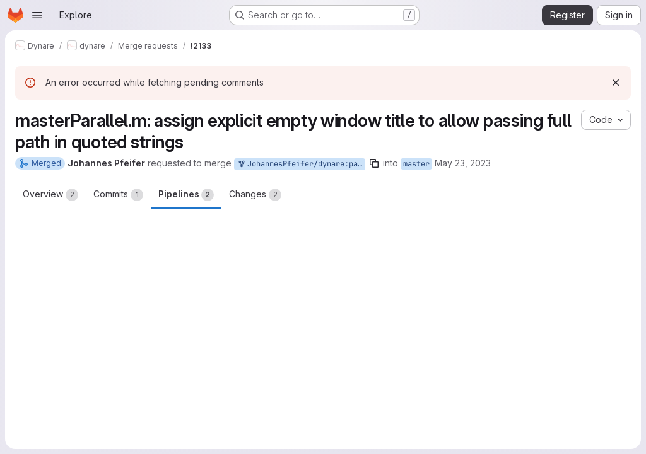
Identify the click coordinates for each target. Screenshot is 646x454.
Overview (50, 195)
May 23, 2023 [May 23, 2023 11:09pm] (463, 163)
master (416, 164)
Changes (255, 195)
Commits (118, 195)
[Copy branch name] (374, 163)
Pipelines (186, 195)
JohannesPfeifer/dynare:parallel (301, 164)
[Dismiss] (615, 82)
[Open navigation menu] (37, 15)
